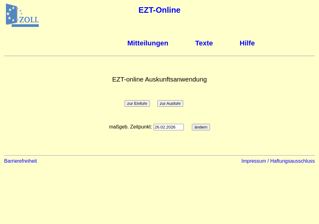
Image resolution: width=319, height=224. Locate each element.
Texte (204, 43)
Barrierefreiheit (20, 161)
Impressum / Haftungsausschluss (278, 161)
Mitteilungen (148, 43)
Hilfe (247, 43)
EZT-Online (159, 10)
